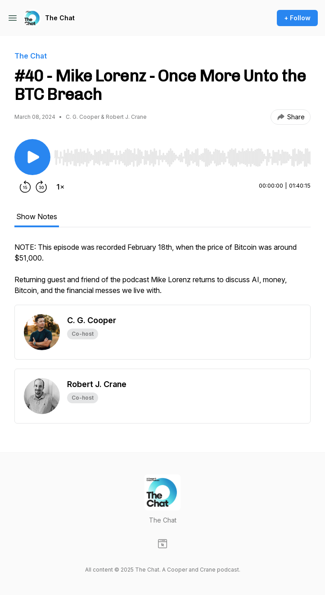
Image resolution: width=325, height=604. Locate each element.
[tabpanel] (162, 273)
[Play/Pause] (32, 157)
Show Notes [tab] (36, 216)
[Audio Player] (182, 155)
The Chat (60, 18)
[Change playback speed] (60, 186)
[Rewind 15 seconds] (25, 186)
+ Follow (297, 18)
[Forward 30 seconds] (41, 186)
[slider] (182, 157)
